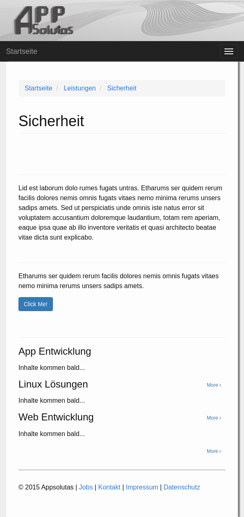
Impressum (142, 487)
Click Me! (36, 304)
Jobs (86, 487)
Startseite (38, 88)
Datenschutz (182, 487)
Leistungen (80, 88)
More (214, 451)
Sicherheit (121, 88)
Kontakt (109, 487)
